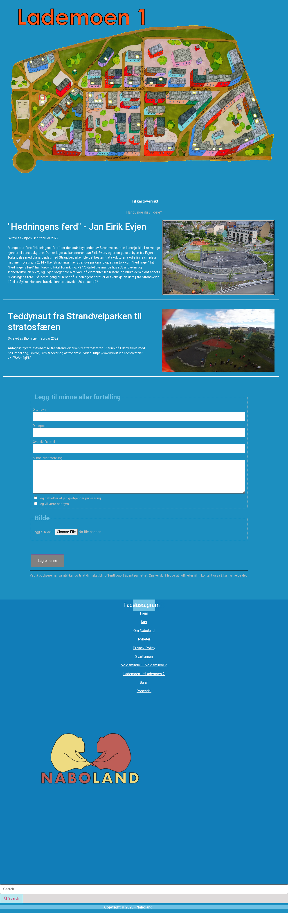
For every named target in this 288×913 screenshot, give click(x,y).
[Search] (11, 898)
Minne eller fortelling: (50, 458)
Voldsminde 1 (132, 665)
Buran (144, 682)
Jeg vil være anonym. (54, 504)
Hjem (144, 613)
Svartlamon (144, 656)
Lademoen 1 (133, 674)
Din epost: (42, 426)
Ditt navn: (41, 409)
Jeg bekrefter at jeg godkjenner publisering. (69, 498)
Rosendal (144, 691)
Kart (144, 622)
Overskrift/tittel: (46, 442)
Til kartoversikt (145, 201)
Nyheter (144, 639)
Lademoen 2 (155, 674)
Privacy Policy (144, 648)
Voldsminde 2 (156, 665)
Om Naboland (144, 631)
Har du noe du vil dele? (144, 212)
